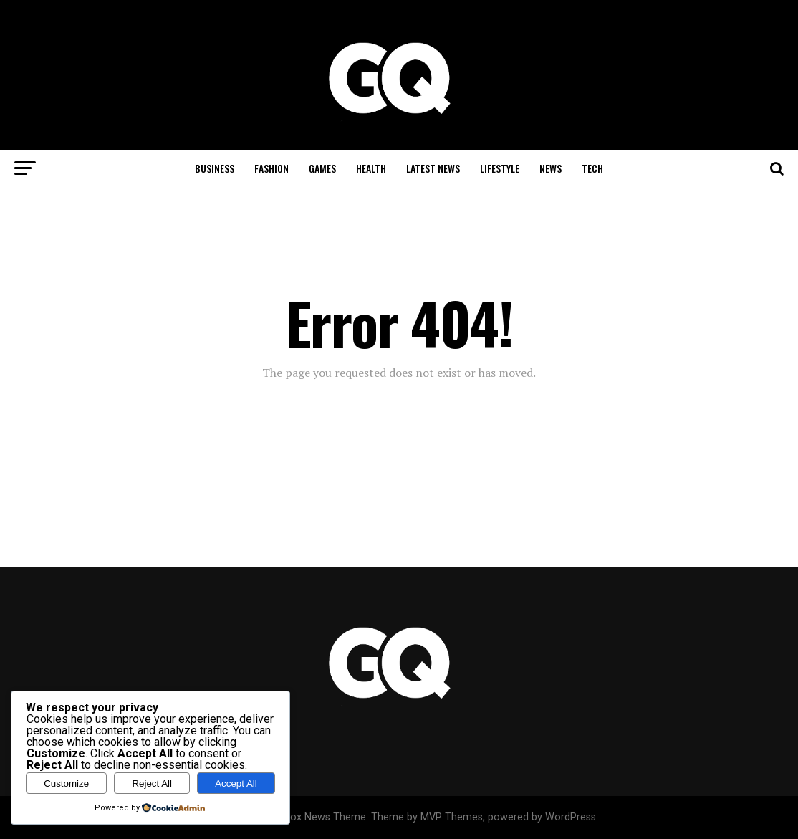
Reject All (152, 783)
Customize (66, 783)
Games (322, 168)
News (550, 168)
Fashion (271, 168)
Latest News (433, 168)
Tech (592, 168)
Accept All (236, 783)
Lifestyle (499, 168)
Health (371, 168)
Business (214, 168)
